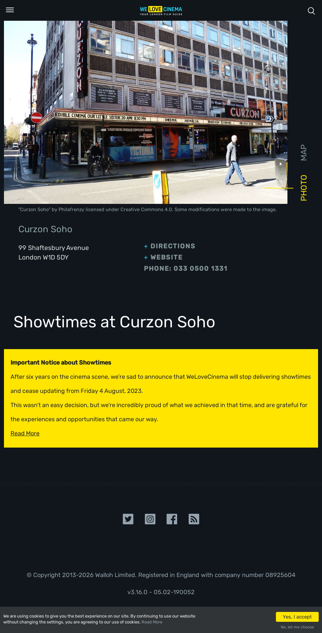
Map (304, 152)
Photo (304, 188)
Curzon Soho (34, 209)
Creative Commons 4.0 (146, 209)
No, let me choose (297, 627)
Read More (152, 621)
